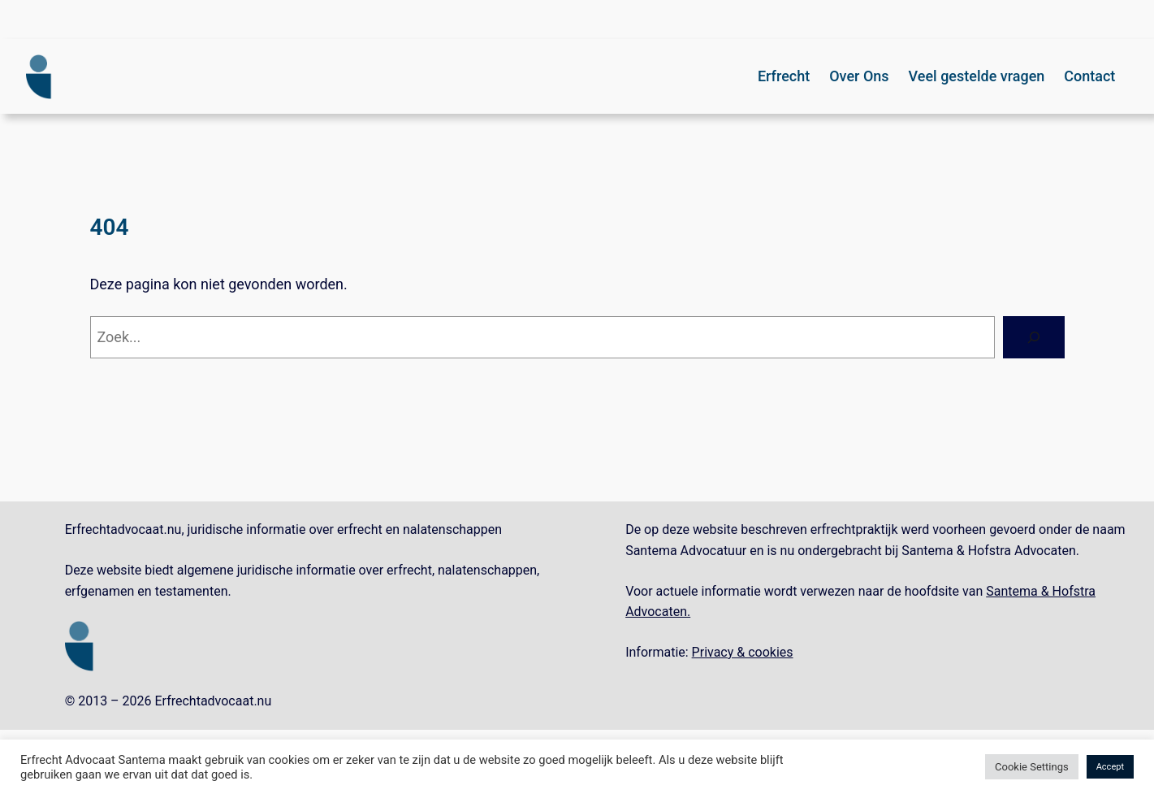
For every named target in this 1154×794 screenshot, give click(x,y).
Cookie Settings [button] (1032, 767)
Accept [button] (1110, 766)
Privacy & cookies (742, 652)
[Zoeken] (1034, 337)
